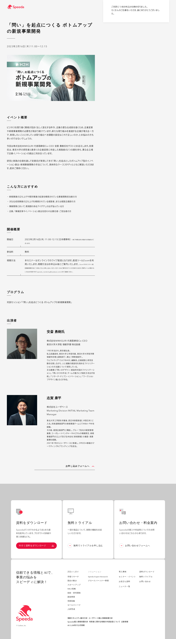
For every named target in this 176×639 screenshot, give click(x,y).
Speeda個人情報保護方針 (78, 622)
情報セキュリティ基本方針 (78, 618)
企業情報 (124, 622)
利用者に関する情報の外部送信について (104, 622)
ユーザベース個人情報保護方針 (101, 618)
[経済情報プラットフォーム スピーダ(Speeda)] (91, 7)
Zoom (86, 260)
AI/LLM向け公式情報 (76, 625)
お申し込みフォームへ (80, 466)
